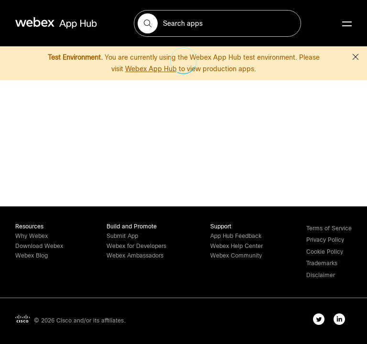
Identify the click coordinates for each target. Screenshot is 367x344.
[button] (148, 23)
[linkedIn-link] (341, 321)
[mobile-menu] (347, 24)
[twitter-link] (321, 321)
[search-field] (217, 23)
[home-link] (74, 23)
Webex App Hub (151, 69)
